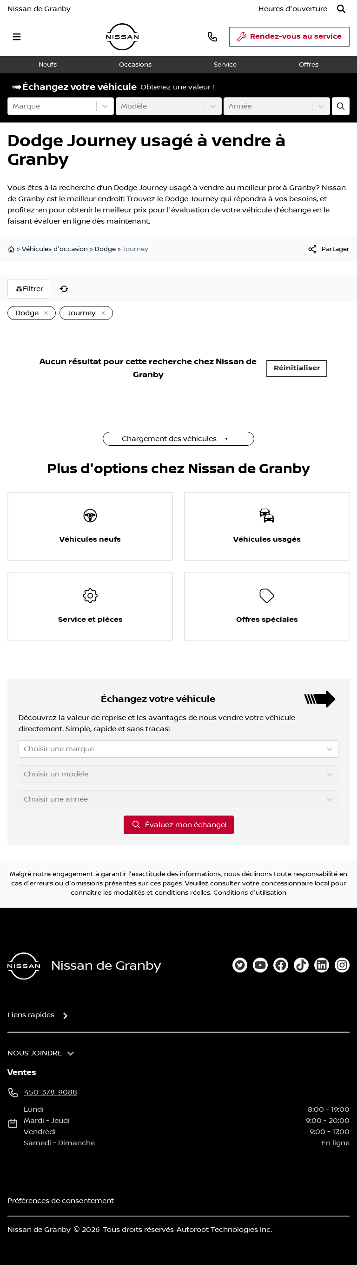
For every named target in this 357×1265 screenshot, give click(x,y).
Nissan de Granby (39, 9)
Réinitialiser (297, 368)
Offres (308, 64)
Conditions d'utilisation (249, 893)
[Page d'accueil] (23, 966)
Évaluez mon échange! (178, 824)
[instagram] (342, 965)
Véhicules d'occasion (55, 249)
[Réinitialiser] (64, 289)
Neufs (48, 64)
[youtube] (260, 965)
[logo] (122, 37)
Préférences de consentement (60, 1201)
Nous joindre (34, 1053)
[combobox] (13, 106)
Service (225, 64)
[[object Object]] (328, 249)
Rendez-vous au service (289, 39)
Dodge (105, 249)
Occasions (135, 64)
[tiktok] (301, 965)
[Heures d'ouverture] (293, 8)
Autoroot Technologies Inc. (224, 1229)
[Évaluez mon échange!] (341, 106)
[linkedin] (321, 965)
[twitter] (239, 965)
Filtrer (29, 289)
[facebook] (280, 965)
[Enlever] (44, 313)
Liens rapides (30, 1015)
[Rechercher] (341, 8)
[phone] (212, 36)
